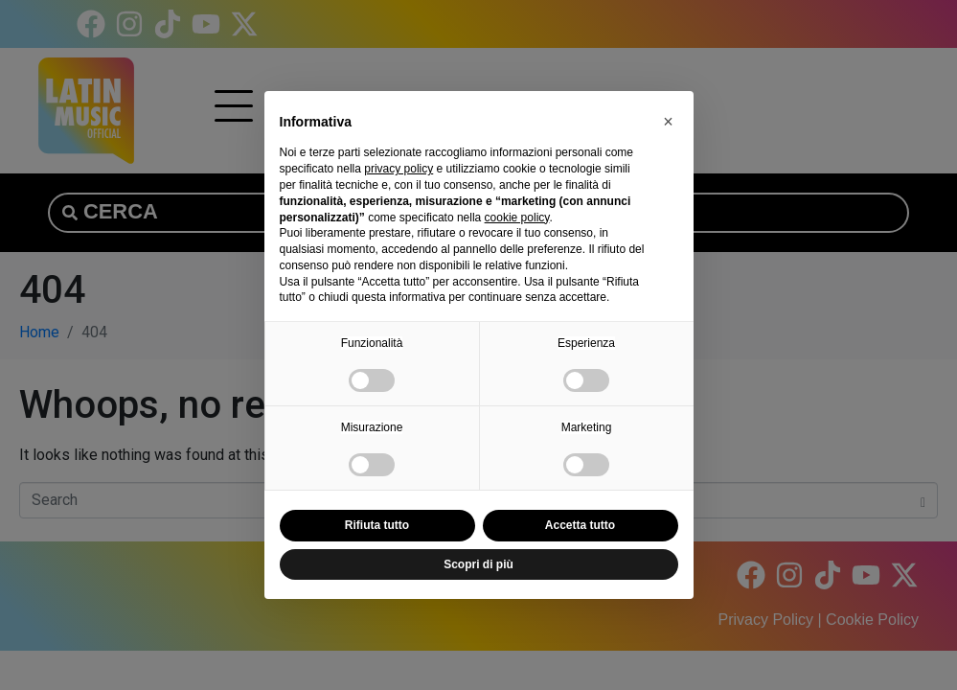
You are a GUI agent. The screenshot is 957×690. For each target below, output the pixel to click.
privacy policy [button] (398, 168)
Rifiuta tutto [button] (377, 525)
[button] (668, 121)
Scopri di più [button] (478, 564)
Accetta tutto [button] (580, 525)
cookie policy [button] (517, 217)
